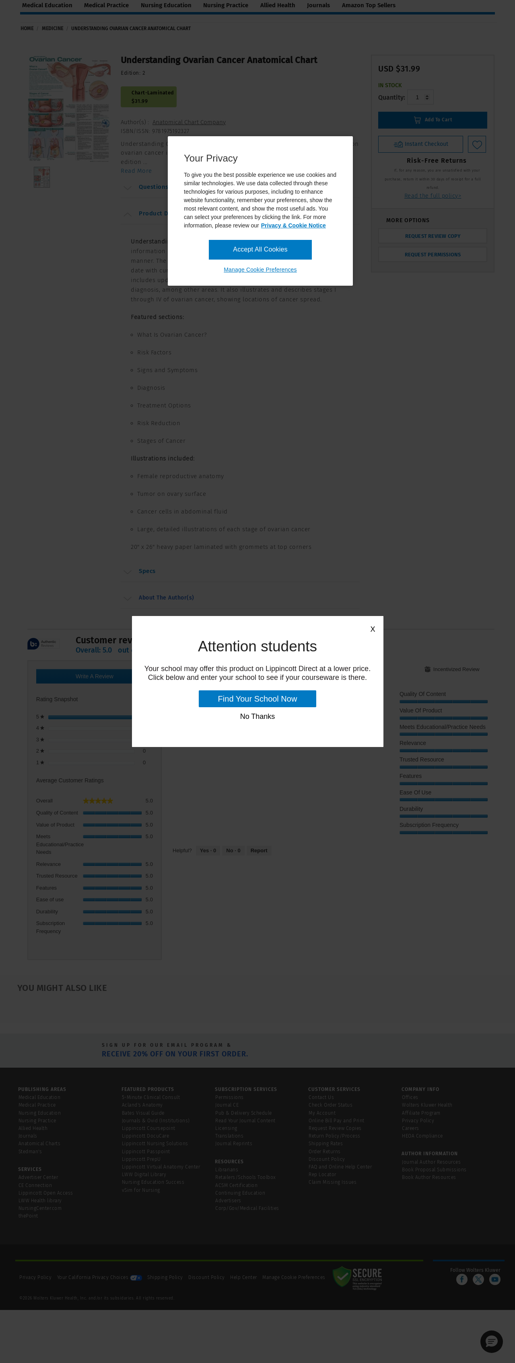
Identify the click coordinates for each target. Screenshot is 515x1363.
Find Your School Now (257, 698)
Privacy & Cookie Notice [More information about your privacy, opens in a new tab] (293, 225)
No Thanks (257, 716)
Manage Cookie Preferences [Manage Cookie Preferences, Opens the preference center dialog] (260, 269)
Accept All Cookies (260, 249)
